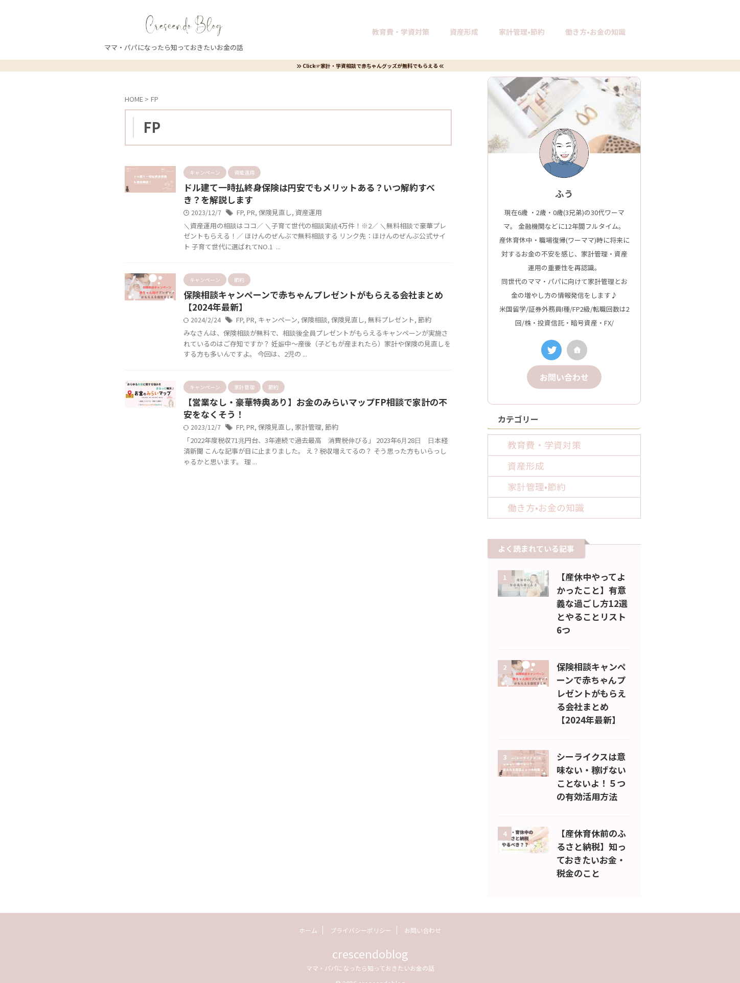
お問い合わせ (564, 376)
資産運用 (304, 214)
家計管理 (304, 432)
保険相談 (309, 323)
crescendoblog (370, 938)
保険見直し (273, 214)
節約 (412, 323)
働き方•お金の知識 (595, 32)
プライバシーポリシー (360, 915)
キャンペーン (276, 323)
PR (250, 214)
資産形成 (464, 32)
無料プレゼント (381, 323)
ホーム (308, 915)
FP (240, 214)
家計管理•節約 (522, 32)
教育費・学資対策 (400, 32)
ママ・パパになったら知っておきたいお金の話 (370, 953)
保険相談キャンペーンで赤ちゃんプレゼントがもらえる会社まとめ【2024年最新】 (591, 678)
